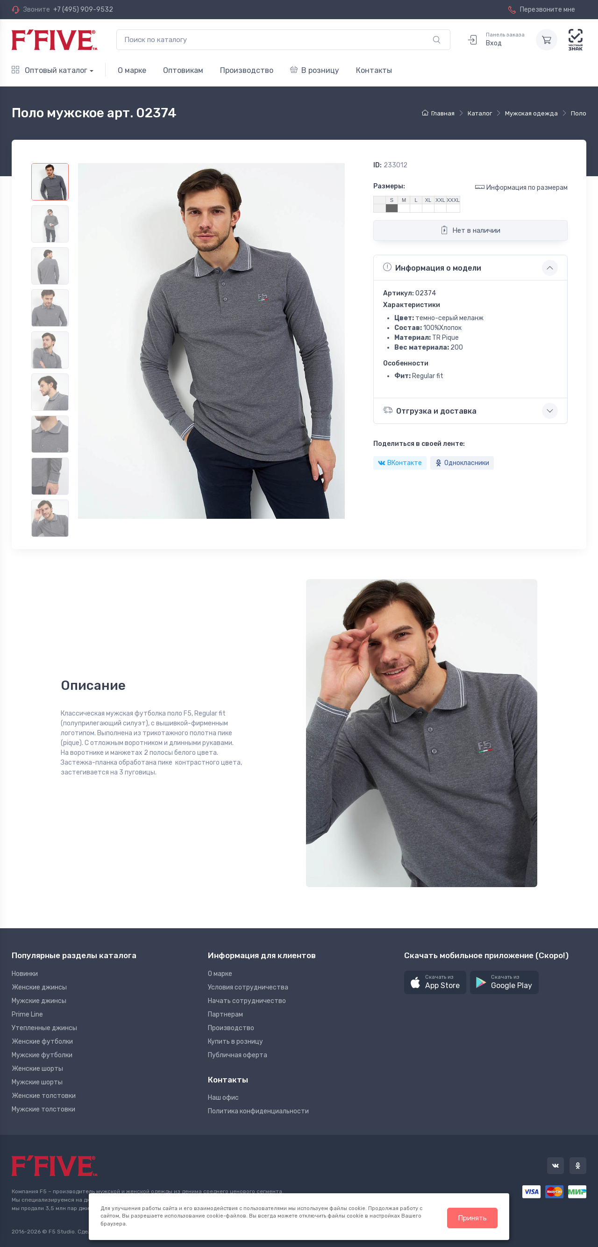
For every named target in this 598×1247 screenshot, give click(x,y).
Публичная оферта (237, 1055)
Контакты (374, 70)
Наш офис (223, 1098)
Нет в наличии (470, 230)
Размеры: (389, 186)
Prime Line (27, 1014)
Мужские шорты (37, 1082)
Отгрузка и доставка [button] (430, 410)
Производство (246, 70)
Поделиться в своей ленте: (419, 444)
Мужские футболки (42, 1055)
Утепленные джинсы (44, 1028)
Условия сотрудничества (248, 987)
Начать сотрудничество (247, 1001)
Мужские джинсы (39, 1001)
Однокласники (462, 463)
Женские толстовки (44, 1096)
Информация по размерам (521, 187)
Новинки (25, 974)
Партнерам (225, 1014)
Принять (472, 1218)
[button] (435, 983)
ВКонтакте (400, 463)
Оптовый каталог (49, 70)
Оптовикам (183, 70)
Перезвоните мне (541, 10)
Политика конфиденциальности (258, 1111)
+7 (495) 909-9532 (83, 10)
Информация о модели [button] (432, 267)
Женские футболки (42, 1042)
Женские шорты (37, 1069)
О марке (132, 70)
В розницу (314, 70)
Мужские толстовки (43, 1109)
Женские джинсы (39, 987)
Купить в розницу (235, 1042)
